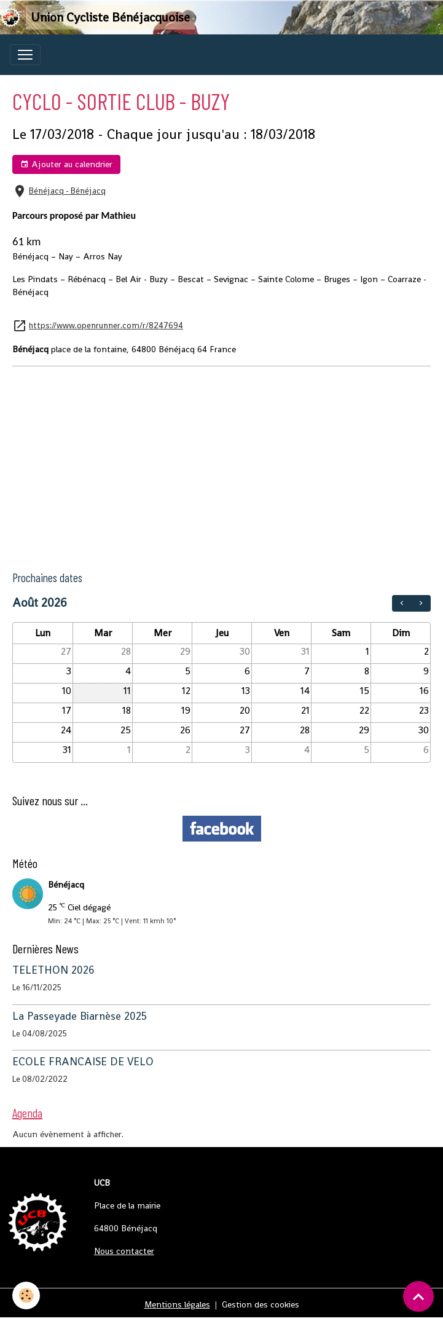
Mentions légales (177, 1304)
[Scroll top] (418, 1296)
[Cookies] (26, 1295)
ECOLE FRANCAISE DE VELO (83, 1061)
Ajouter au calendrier (66, 164)
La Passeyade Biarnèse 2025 (79, 1016)
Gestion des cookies (260, 1304)
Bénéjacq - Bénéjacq (67, 191)
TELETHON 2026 (53, 970)
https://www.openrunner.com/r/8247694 (106, 325)
